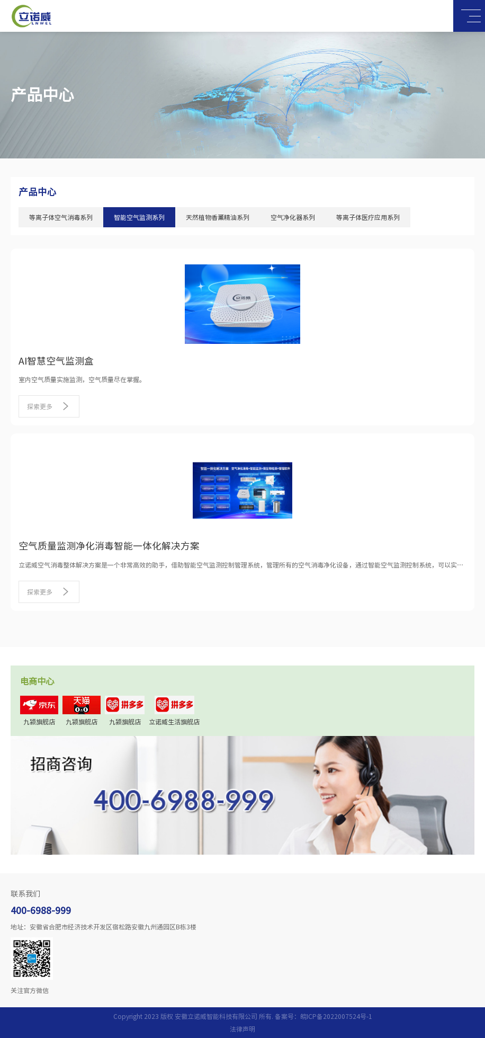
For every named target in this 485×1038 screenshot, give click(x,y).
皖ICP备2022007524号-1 (336, 1016)
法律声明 (242, 1029)
